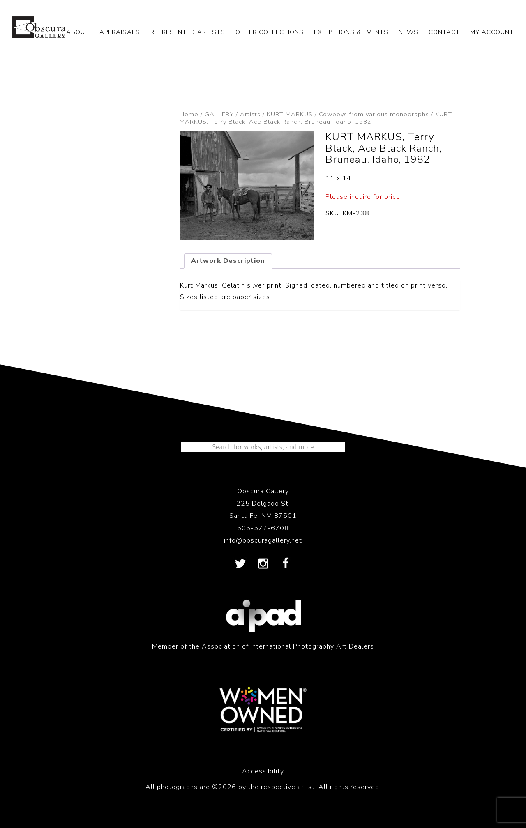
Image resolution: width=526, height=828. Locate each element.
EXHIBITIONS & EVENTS (351, 32)
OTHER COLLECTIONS (269, 32)
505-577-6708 (263, 528)
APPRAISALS (119, 32)
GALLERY (219, 114)
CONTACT (444, 32)
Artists (250, 114)
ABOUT (77, 32)
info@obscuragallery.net (263, 540)
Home (189, 114)
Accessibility (263, 771)
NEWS (408, 32)
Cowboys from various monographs (374, 114)
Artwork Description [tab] (228, 260)
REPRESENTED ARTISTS (187, 32)
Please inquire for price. (363, 196)
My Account (492, 32)
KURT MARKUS (290, 114)
